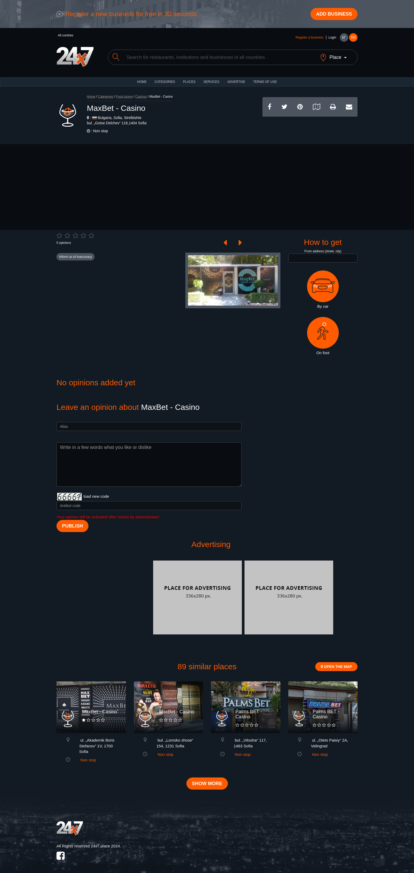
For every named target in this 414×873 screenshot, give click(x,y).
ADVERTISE (236, 82)
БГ (344, 37)
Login (332, 37)
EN (353, 37)
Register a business (309, 37)
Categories (105, 96)
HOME (142, 82)
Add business (334, 14)
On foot (323, 336)
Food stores (124, 96)
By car (323, 290)
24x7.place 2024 (105, 846)
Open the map (336, 667)
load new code (96, 496)
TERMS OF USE (265, 82)
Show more (207, 783)
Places (189, 82)
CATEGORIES (164, 82)
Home (91, 96)
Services (211, 82)
